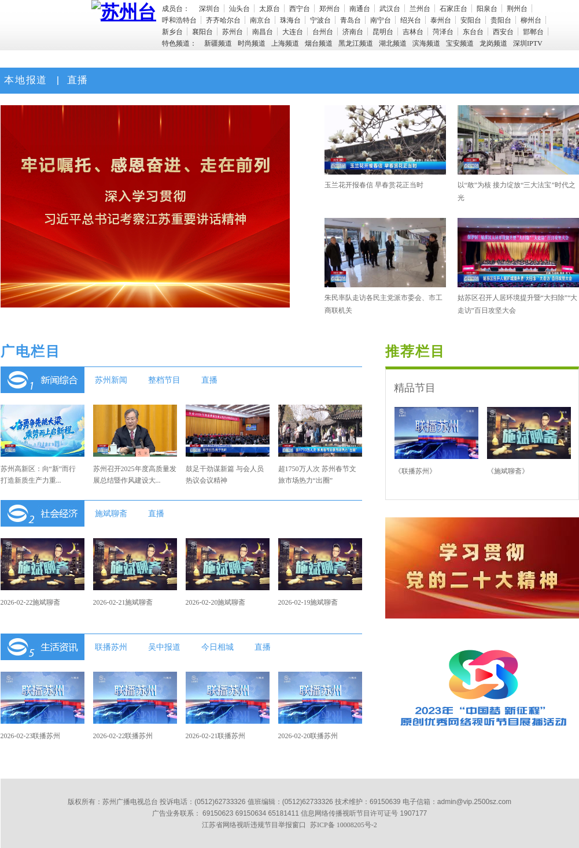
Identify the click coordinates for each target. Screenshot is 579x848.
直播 (75, 80)
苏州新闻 (111, 379)
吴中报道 (164, 646)
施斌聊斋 (111, 513)
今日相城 (217, 646)
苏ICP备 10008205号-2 (343, 825)
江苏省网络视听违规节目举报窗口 (254, 825)
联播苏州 (111, 646)
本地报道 (24, 80)
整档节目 (164, 379)
